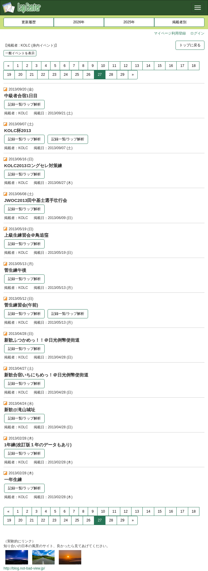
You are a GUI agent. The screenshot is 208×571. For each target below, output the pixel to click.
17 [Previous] (182, 66)
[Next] (133, 74)
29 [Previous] (122, 75)
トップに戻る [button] (190, 45)
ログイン (197, 33)
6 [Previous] (65, 66)
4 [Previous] (46, 66)
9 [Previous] (93, 66)
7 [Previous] (74, 66)
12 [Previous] (126, 66)
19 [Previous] (9, 75)
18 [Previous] (194, 66)
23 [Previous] (54, 75)
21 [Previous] (32, 75)
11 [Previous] (114, 66)
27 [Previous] (100, 75)
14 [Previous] (148, 66)
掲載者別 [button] (179, 22)
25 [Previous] (77, 75)
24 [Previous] (66, 75)
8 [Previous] (83, 66)
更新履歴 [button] (29, 22)
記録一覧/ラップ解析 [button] (24, 104)
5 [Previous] (55, 66)
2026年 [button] (79, 22)
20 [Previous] (20, 75)
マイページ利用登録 (170, 33)
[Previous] (8, 65)
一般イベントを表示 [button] (20, 53)
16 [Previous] (171, 66)
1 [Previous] (18, 66)
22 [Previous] (43, 75)
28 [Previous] (111, 75)
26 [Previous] (88, 75)
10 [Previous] (103, 66)
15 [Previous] (160, 66)
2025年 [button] (129, 22)
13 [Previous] (137, 66)
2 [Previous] (27, 66)
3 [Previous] (36, 66)
